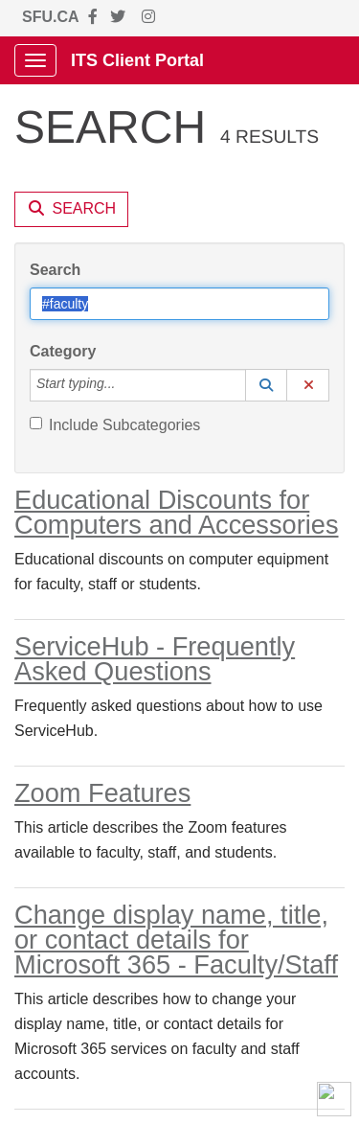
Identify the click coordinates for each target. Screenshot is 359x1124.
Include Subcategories (115, 425)
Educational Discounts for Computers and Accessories (176, 512)
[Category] (125, 385)
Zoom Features (102, 793)
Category (63, 351)
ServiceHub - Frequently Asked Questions (154, 658)
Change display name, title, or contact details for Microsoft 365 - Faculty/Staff (176, 939)
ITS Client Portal (137, 60)
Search (55, 270)
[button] (266, 385)
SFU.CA (50, 17)
